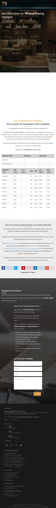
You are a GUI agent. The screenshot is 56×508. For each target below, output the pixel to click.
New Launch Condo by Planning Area (15, 464)
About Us (7, 419)
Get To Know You (38, 504)
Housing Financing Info (12, 473)
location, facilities (32, 246)
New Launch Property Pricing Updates (16, 458)
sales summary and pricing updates (32, 248)
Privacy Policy (16, 504)
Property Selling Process (12, 495)
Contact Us (15, 419)
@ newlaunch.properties (14, 432)
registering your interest (11, 243)
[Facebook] (7, 445)
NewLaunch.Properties (14, 437)
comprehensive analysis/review (12, 248)
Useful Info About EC (11, 474)
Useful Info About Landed (12, 476)
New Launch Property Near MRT (14, 462)
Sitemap (31, 504)
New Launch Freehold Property (14, 460)
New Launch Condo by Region (14, 466)
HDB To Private (10, 493)
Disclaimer (24, 504)
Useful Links (9, 478)
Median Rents (9, 480)
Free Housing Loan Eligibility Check (15, 486)
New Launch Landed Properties (14, 457)
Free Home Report (11, 488)
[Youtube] (21, 445)
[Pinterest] (16, 445)
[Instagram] (11, 445)
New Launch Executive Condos (14, 455)
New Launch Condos (11, 453)
